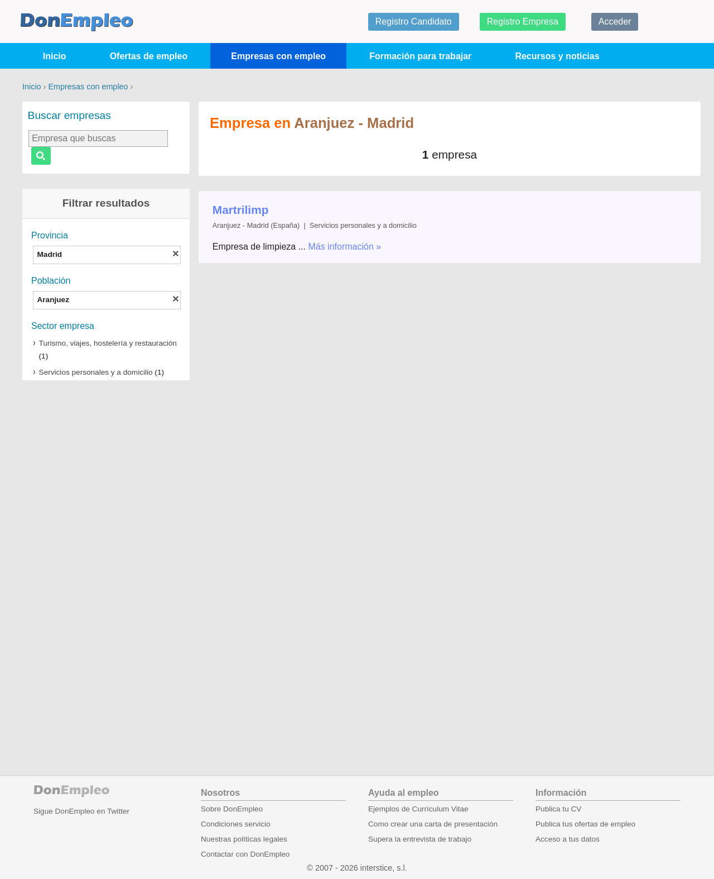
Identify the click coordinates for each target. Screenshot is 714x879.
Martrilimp (241, 209)
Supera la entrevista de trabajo (419, 839)
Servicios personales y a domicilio (96, 372)
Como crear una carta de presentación (433, 824)
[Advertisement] (106, 562)
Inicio (54, 56)
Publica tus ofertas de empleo (585, 824)
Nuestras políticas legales (244, 839)
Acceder (615, 21)
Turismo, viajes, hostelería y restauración (108, 343)
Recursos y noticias (557, 56)
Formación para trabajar (420, 56)
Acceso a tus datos (568, 839)
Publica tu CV (558, 809)
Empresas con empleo (278, 56)
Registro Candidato (413, 21)
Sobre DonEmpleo (232, 809)
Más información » (344, 246)
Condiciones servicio (236, 824)
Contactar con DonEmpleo (245, 854)
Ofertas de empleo (149, 56)
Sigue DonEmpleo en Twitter (81, 811)
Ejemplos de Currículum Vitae (418, 809)
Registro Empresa (522, 21)
